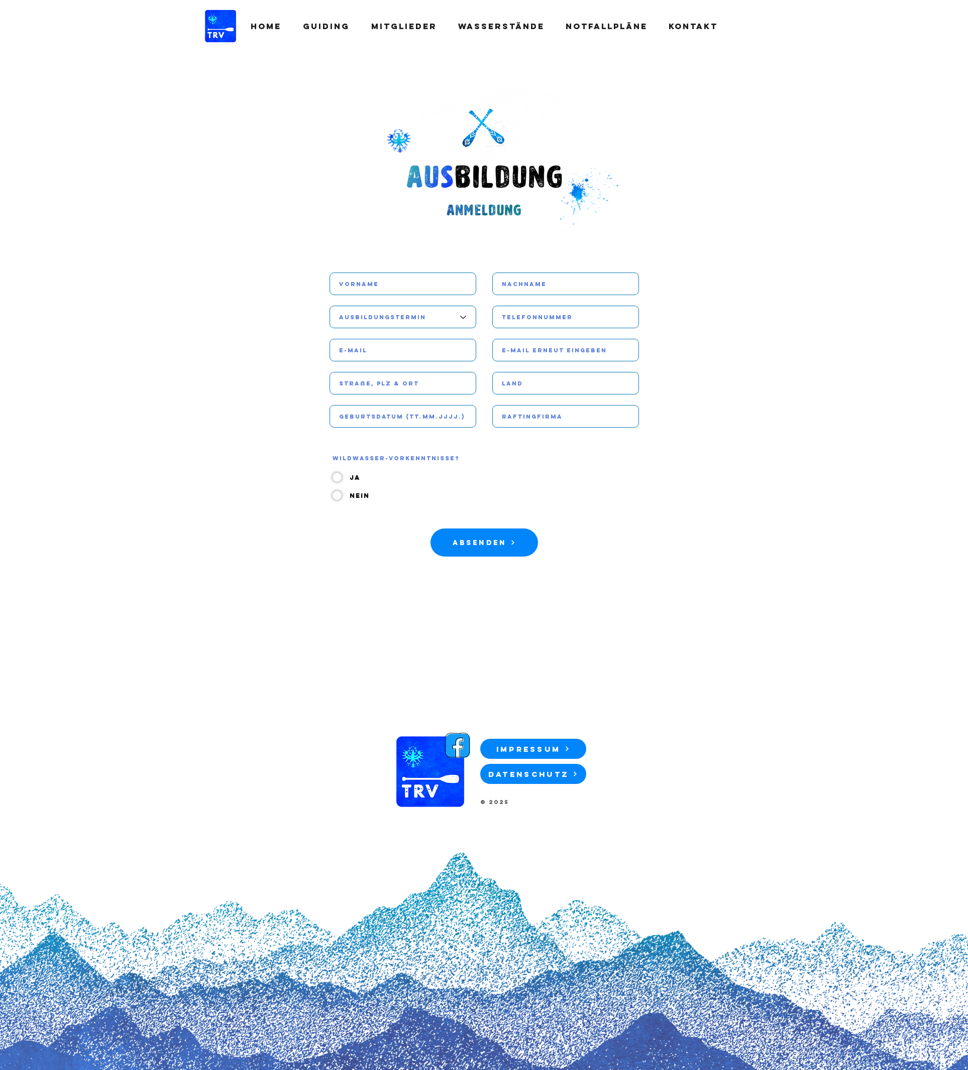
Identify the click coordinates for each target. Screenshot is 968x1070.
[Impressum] (533, 749)
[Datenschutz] (533, 774)
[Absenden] (484, 542)
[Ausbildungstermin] (403, 317)
